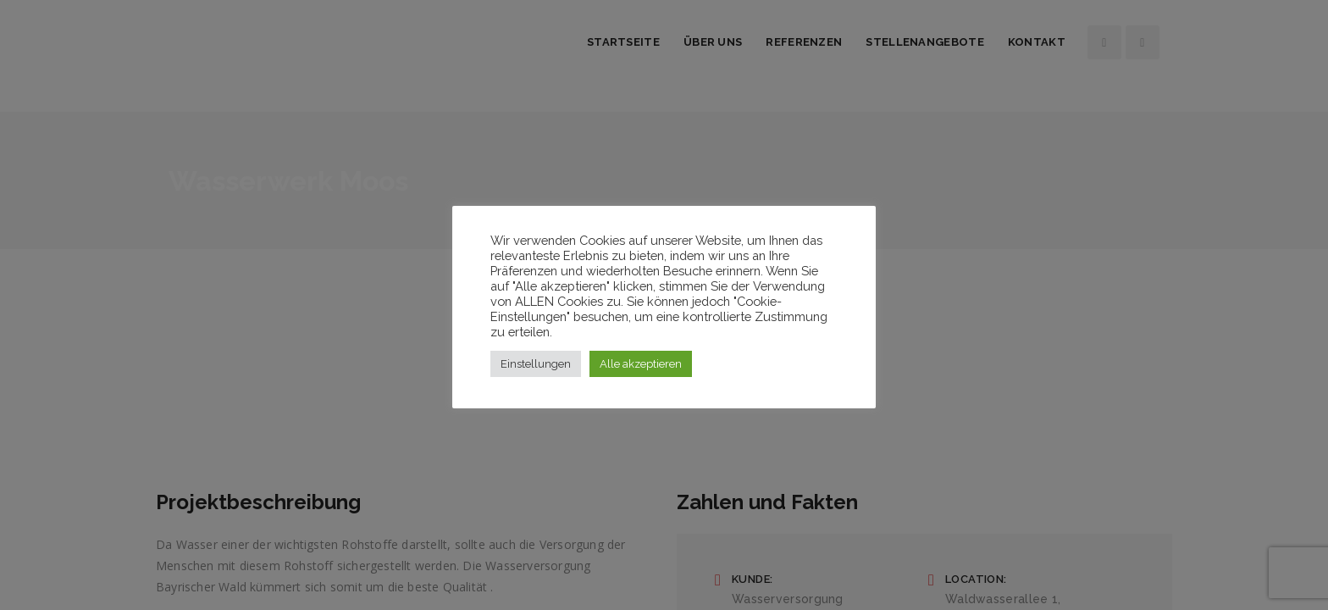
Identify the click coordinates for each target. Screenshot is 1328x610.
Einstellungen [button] (536, 364)
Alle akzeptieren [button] (641, 364)
